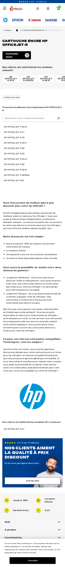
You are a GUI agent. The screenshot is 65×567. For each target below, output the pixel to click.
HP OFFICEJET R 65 (14, 153)
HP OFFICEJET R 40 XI (15, 126)
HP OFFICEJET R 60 (14, 148)
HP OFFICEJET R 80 (14, 164)
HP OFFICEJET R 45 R (15, 143)
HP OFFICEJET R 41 (14, 132)
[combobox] (32, 118)
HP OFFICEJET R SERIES (17, 175)
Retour (9, 30)
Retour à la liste (13, 97)
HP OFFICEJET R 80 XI (15, 169)
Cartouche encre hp (34, 30)
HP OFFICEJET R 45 (14, 137)
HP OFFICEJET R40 (14, 180)
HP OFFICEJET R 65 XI (15, 159)
